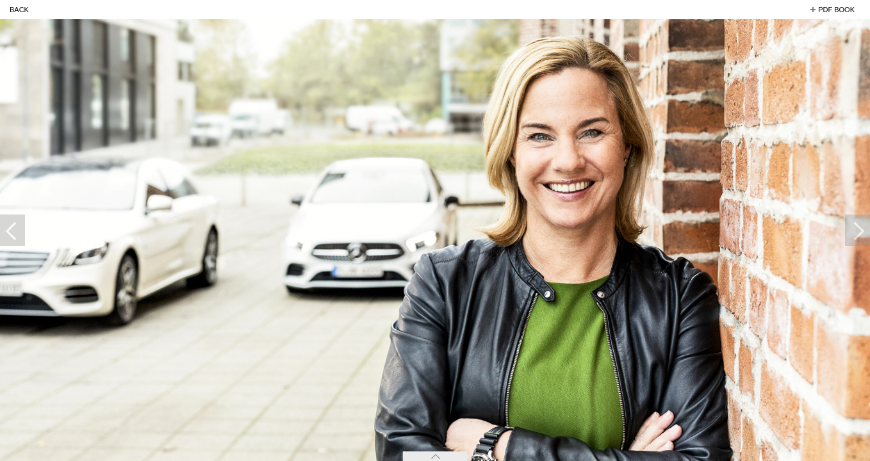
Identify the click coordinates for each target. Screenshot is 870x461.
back (19, 9)
